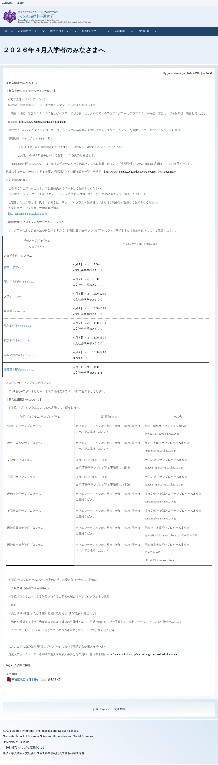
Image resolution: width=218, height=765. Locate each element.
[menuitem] (9, 31)
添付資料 (11, 673)
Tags (9, 665)
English (20, 3)
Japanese (7, 3)
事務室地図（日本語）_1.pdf (29, 679)
